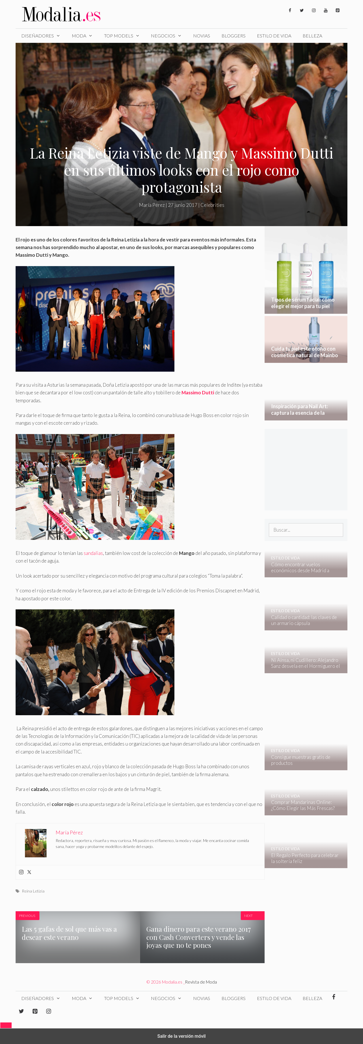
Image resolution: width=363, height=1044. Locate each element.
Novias (201, 35)
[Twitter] (302, 11)
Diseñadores (43, 36)
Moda (85, 36)
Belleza (312, 35)
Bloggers (233, 35)
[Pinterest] (337, 11)
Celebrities (212, 205)
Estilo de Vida (274, 35)
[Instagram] (313, 11)
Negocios (169, 36)
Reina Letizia (33, 891)
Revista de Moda (201, 981)
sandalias (93, 553)
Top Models (124, 36)
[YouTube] (325, 11)
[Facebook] (290, 11)
